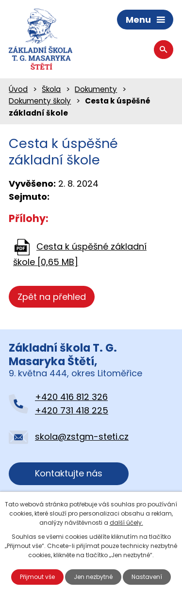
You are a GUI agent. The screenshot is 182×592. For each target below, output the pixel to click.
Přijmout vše (37, 577)
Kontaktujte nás (68, 473)
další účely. (126, 522)
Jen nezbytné (93, 577)
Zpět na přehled (51, 297)
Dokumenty (96, 89)
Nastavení (147, 577)
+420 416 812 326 (71, 397)
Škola (51, 89)
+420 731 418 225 (71, 410)
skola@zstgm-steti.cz (82, 436)
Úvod (18, 89)
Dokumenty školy (40, 101)
